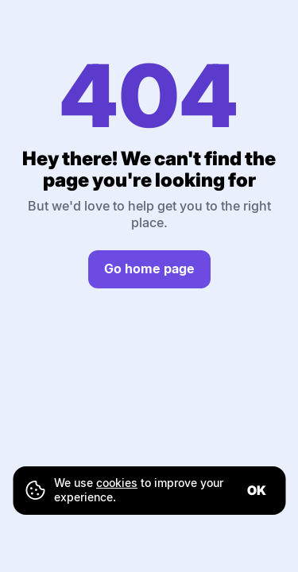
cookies (116, 482)
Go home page (149, 268)
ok (256, 490)
